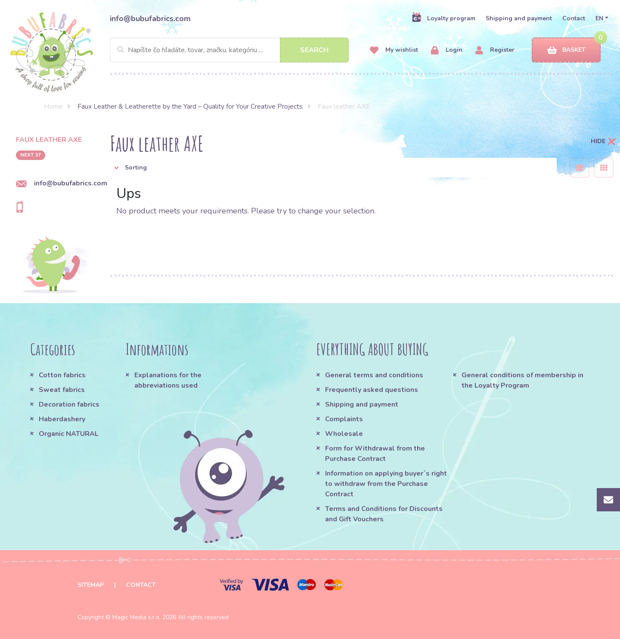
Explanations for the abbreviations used (168, 380)
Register (495, 50)
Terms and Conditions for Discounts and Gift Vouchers (384, 514)
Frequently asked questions (371, 390)
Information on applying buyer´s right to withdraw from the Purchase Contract (386, 484)
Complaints (344, 419)
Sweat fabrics (62, 390)
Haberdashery (62, 419)
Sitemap (91, 585)
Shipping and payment (519, 18)
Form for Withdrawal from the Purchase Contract (375, 454)
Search (314, 50)
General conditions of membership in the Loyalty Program (522, 380)
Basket (566, 50)
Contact (573, 18)
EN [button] (599, 18)
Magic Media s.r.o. (136, 617)
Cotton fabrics (62, 375)
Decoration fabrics (69, 404)
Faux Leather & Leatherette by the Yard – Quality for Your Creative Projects (190, 106)
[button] (333, 168)
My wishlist (394, 50)
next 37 (30, 154)
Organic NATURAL (69, 434)
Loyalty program (443, 18)
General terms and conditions (374, 375)
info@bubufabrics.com (150, 18)
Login (446, 50)
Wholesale (344, 434)
